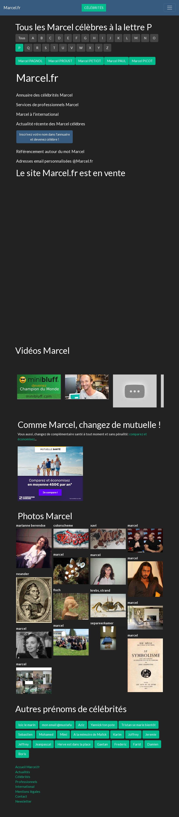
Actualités (22, 772)
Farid (137, 744)
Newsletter (23, 801)
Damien (152, 744)
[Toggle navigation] (170, 7)
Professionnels (26, 782)
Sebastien (25, 734)
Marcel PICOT (142, 61)
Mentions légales (27, 791)
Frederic (120, 744)
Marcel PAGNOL (30, 61)
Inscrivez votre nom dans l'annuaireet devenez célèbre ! (44, 136)
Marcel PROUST (60, 61)
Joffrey (133, 734)
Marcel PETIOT (89, 61)
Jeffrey (23, 744)
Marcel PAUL (116, 61)
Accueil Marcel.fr (27, 767)
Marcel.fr (11, 7)
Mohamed (46, 734)
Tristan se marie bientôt (138, 725)
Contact (21, 796)
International (24, 786)
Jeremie (150, 734)
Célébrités (93, 8)
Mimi (63, 734)
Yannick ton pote (103, 725)
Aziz (81, 725)
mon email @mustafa (57, 725)
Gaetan (102, 744)
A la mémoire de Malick (90, 734)
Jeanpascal (43, 744)
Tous (21, 38)
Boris (22, 754)
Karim (117, 734)
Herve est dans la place (74, 744)
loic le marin (26, 725)
